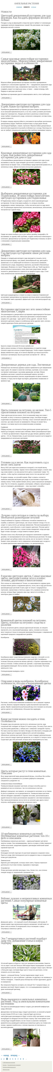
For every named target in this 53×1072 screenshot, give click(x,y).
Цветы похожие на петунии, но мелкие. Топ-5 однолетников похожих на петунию (26, 411)
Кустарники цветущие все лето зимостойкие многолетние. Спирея (25, 310)
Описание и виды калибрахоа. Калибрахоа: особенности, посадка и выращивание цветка (26, 682)
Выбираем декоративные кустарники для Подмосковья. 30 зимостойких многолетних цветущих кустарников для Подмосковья (25, 195)
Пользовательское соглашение (14, 1065)
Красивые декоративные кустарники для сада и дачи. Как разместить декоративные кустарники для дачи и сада (26, 155)
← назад (5, 1055)
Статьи (33, 7)
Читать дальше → (6, 52)
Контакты (5, 1065)
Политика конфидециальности (9, 1067)
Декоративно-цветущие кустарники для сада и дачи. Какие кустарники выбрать (25, 105)
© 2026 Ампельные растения (9, 1062)
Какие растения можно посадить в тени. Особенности (23, 720)
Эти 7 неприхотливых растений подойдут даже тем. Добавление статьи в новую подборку (24, 941)
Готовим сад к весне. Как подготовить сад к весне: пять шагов (25, 463)
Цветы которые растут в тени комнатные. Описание (23, 772)
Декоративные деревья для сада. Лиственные (26, 364)
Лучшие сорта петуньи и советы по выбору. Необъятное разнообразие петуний (25, 516)
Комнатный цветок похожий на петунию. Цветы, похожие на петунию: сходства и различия (23, 622)
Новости (27, 7)
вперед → (15, 1055)
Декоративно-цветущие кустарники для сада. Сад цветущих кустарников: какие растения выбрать (26, 253)
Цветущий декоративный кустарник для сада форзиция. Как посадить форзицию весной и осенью (26, 18)
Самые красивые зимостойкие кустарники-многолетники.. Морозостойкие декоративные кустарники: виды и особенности (26, 61)
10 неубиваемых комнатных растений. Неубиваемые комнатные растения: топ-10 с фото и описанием (25, 836)
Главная (19, 7)
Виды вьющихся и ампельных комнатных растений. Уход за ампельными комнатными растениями (25, 1001)
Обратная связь (6, 1069)
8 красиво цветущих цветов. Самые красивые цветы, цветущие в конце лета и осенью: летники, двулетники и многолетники (26, 578)
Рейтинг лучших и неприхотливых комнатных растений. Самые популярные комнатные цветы (26, 900)
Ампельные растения (26, 3)
